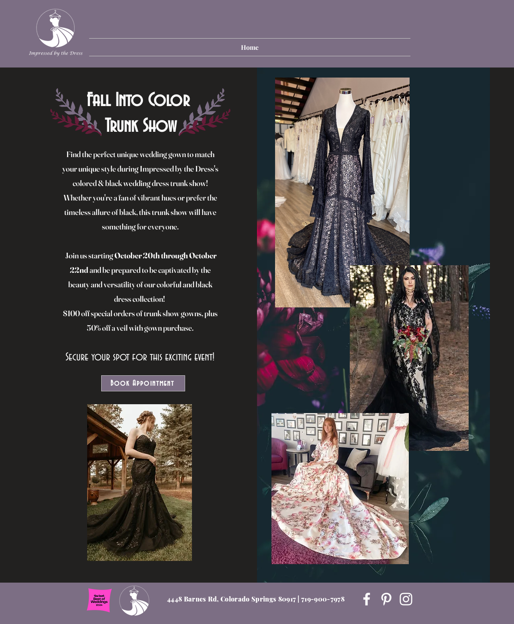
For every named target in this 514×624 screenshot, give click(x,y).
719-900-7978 (323, 599)
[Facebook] (366, 599)
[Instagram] (406, 599)
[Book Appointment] (143, 383)
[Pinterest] (386, 599)
